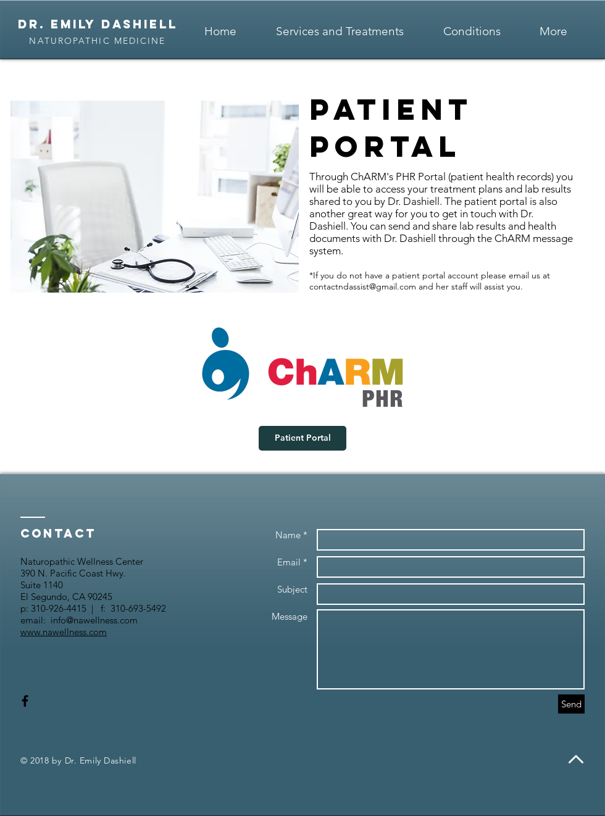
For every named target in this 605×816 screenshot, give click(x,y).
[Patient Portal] (302, 438)
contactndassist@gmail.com (362, 286)
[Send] (571, 704)
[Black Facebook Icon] (25, 701)
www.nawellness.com (63, 632)
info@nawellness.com (94, 620)
